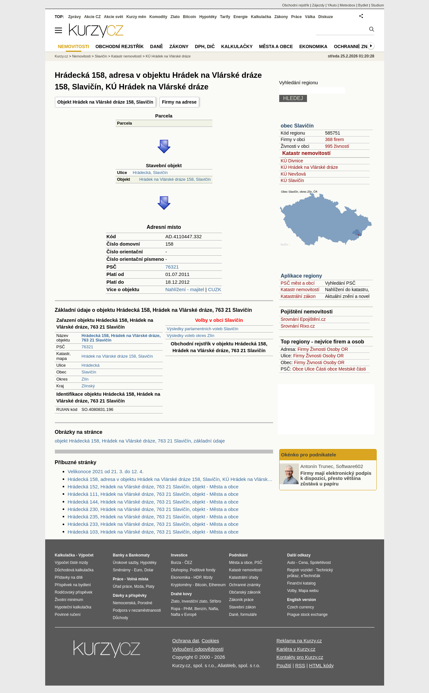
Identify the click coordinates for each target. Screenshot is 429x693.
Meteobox (347, 5)
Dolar (149, 570)
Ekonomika (313, 46)
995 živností (337, 146)
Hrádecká (91, 365)
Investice (179, 555)
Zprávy (74, 17)
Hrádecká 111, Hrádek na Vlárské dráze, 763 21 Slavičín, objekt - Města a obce (153, 494)
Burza (176, 562)
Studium (377, 5)
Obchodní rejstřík (295, 5)
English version (301, 599)
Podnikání (238, 555)
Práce (296, 17)
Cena (303, 562)
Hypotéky (208, 17)
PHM (188, 608)
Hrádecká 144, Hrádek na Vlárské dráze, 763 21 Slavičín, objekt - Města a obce (153, 501)
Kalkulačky (236, 46)
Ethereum (217, 585)
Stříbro (215, 601)
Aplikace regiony (301, 276)
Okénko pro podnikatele (308, 454)
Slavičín (89, 372)
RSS (300, 665)
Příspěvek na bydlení (73, 585)
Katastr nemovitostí (306, 153)
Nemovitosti (81, 56)
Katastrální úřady (244, 577)
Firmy (303, 349)
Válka (310, 17)
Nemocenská (124, 603)
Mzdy (208, 577)
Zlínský (88, 385)
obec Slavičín (297, 125)
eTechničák (310, 576)
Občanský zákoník (245, 592)
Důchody (120, 618)
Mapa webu (309, 590)
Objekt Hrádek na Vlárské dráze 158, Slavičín (105, 102)
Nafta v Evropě (184, 614)
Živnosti (318, 349)
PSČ (258, 562)
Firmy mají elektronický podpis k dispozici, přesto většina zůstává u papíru (336, 478)
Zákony (281, 17)
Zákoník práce (241, 599)
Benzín (200, 608)
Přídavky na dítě (69, 577)
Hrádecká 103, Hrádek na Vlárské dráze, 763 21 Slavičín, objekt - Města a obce (153, 532)
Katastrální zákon (298, 296)
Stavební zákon (242, 607)
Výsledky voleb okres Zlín (190, 335)
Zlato (175, 17)
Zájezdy (318, 5)
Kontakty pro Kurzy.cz (299, 657)
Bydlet (363, 5)
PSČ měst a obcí (298, 283)
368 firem (334, 139)
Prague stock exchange (307, 614)
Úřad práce (122, 586)
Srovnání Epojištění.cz (303, 319)
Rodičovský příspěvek (74, 592)
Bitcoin (189, 17)
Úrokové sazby (125, 562)
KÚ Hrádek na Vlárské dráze (309, 167)
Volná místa (137, 579)
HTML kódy (321, 665)
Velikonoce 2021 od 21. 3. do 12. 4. (106, 471)
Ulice (309, 369)
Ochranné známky (357, 46)
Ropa (175, 608)
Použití (283, 665)
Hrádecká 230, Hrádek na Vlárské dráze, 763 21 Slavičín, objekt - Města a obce (153, 509)
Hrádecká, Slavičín (150, 172)
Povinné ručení (68, 614)
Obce (297, 369)
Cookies (210, 640)
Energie (240, 17)
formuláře (248, 614)
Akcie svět (113, 17)
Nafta (213, 608)
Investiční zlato (194, 601)
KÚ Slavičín (292, 180)
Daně (156, 46)
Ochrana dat (185, 640)
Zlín (85, 379)
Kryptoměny (181, 585)
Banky (119, 555)
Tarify (225, 17)
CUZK (214, 289)
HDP (197, 577)
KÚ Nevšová (293, 174)
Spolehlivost (320, 562)
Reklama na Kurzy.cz (299, 640)
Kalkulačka (261, 17)
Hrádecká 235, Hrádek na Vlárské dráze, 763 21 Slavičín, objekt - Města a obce (153, 516)
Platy (150, 586)
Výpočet (86, 555)
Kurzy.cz (61, 56)
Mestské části (352, 369)
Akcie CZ (92, 17)
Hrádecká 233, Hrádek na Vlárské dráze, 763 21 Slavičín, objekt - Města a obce (153, 524)
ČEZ (188, 562)
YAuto (332, 5)
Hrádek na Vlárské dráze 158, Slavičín (174, 179)
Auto (291, 562)
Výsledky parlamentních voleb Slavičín (203, 328)
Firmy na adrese (179, 102)
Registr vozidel (300, 570)
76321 (172, 267)
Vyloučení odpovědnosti (198, 649)
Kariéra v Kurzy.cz (295, 649)
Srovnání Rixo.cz (298, 326)
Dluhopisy (179, 570)
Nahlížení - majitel (184, 289)
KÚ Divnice (292, 160)
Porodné (145, 603)
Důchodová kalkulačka (74, 570)
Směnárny (122, 570)
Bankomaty (139, 555)
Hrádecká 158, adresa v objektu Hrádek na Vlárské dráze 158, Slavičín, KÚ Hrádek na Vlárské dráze (170, 479)
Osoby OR (337, 349)
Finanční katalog (301, 583)
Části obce (326, 369)
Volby (291, 590)
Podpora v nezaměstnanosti (137, 610)
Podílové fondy (202, 570)
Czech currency (300, 607)
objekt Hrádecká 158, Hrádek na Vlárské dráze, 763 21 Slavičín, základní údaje (140, 440)
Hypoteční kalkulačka (73, 607)
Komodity (158, 17)
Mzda (139, 586)
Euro (138, 570)
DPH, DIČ (205, 46)
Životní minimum (69, 599)
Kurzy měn (136, 17)
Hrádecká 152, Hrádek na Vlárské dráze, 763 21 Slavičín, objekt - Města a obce (153, 486)
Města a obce (276, 46)
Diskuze (325, 17)
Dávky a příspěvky (130, 595)
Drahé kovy (181, 594)
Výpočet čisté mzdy (71, 562)
